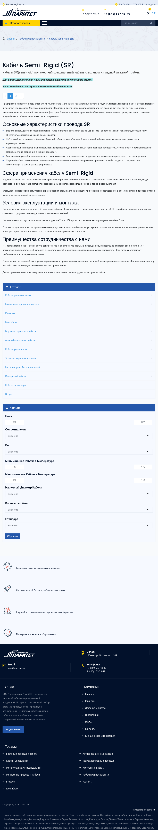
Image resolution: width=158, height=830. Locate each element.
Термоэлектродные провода (21, 358)
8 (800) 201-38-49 (96, 671)
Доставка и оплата (95, 708)
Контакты (90, 728)
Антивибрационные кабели (20, 340)
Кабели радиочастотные (18, 295)
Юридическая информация (100, 735)
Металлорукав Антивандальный (22, 367)
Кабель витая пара (15, 385)
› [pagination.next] (21, 95)
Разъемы (10, 313)
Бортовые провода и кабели (21, 331)
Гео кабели (11, 322)
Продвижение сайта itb (144, 809)
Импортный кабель (15, 376)
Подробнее (13, 729)
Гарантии (90, 701)
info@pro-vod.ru (90, 13)
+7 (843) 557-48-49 (117, 14)
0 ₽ (153, 13)
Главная (10, 38)
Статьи (88, 721)
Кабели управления (16, 349)
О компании (92, 714)
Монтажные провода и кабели (22, 304)
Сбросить (13, 536)
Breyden (9, 394)
